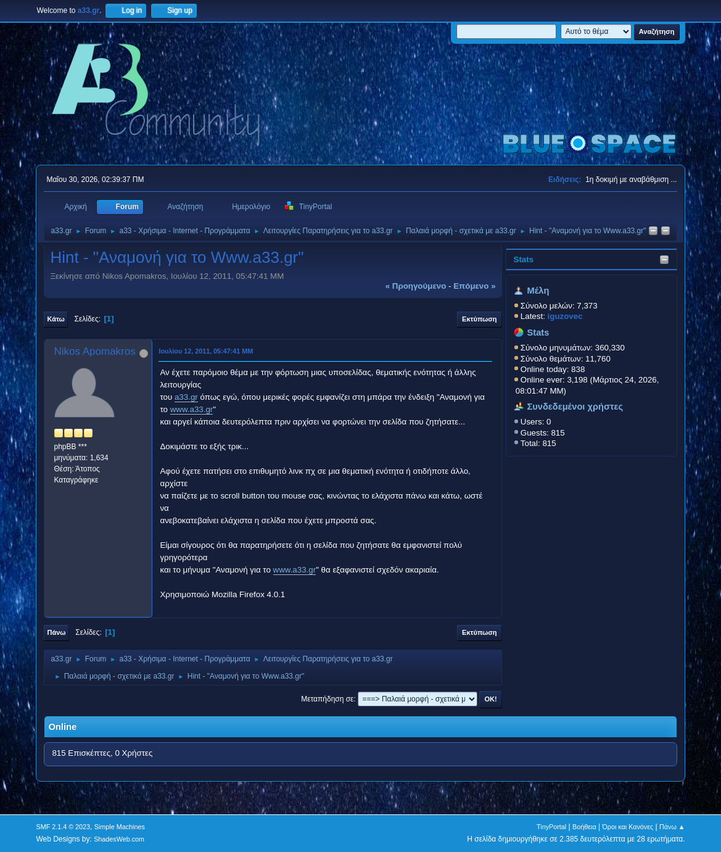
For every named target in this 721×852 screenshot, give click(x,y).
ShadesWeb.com (119, 839)
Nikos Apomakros (94, 351)
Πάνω (56, 632)
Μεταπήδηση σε (327, 699)
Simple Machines (119, 826)
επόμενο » (474, 286)
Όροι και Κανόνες (627, 826)
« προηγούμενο (416, 286)
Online (62, 727)
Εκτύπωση (479, 319)
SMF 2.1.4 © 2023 (63, 826)
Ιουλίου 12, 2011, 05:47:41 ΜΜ (206, 351)
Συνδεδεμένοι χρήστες (575, 407)
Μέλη (538, 291)
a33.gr (186, 397)
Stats (524, 259)
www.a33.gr (191, 409)
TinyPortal (551, 826)
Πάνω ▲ (672, 826)
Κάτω (55, 319)
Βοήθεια (584, 826)
